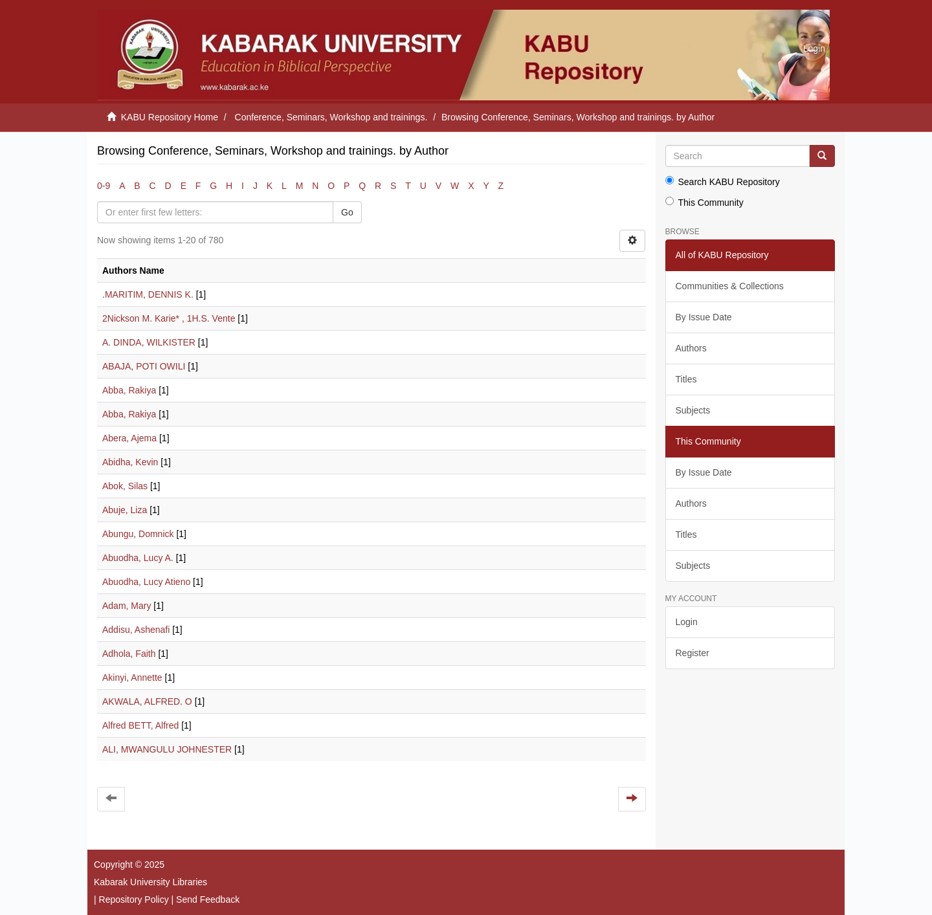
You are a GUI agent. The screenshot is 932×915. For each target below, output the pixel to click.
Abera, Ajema (129, 438)
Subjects (693, 410)
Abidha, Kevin (130, 462)
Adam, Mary (126, 606)
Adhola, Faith (129, 653)
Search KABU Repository (722, 181)
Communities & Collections (730, 286)
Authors (691, 348)
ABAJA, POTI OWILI (143, 366)
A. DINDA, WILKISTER (148, 342)
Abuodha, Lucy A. (137, 558)
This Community (704, 202)
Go (347, 212)
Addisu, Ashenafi (136, 629)
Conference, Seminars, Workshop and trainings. (331, 117)
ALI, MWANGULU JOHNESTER (167, 749)
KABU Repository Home (169, 117)
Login (687, 622)
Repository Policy (134, 899)
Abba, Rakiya (129, 390)
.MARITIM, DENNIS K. (148, 294)
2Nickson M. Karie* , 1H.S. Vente (168, 318)
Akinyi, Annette (132, 677)
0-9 (103, 186)
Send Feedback (207, 899)
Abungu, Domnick (138, 534)
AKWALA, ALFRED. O (147, 701)
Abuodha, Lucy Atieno (146, 582)
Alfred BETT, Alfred (140, 725)
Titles (686, 379)
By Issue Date (704, 317)
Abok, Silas (125, 486)
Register (692, 653)
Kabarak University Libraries (150, 882)
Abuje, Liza (124, 510)
